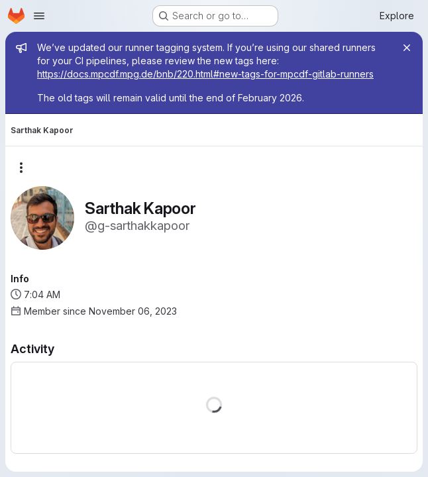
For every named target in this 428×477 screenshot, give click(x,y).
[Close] (407, 48)
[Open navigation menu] (39, 15)
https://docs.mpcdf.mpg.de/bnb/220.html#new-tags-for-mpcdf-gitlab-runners (205, 74)
